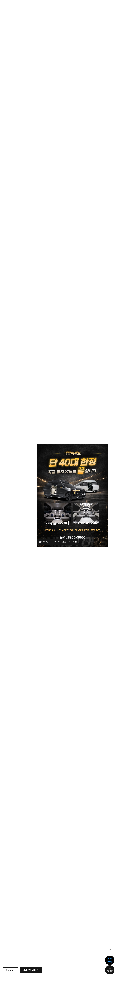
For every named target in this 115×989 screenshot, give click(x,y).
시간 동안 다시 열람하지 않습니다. (54, 541)
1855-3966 (109, 960)
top (109, 950)
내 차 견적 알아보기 (30, 970)
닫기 (74, 541)
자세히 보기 (10, 970)
